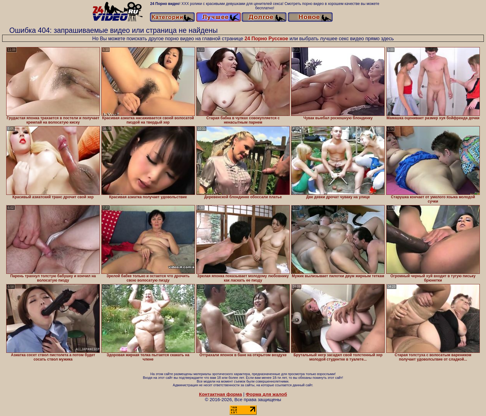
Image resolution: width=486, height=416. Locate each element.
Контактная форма (220, 394)
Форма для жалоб (266, 394)
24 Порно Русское (266, 38)
